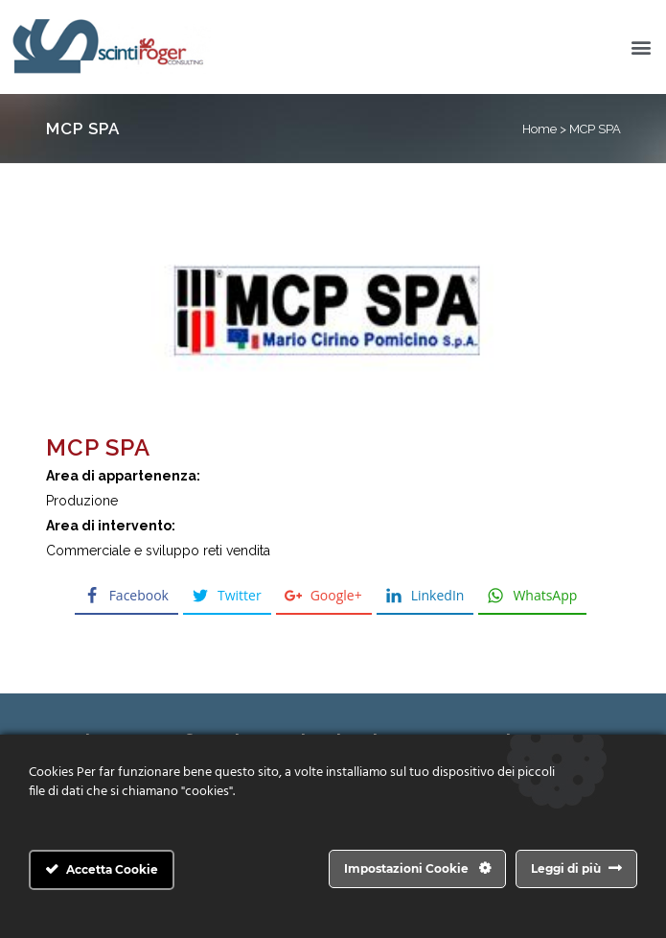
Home (539, 129)
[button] (640, 47)
